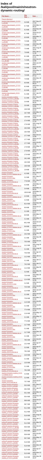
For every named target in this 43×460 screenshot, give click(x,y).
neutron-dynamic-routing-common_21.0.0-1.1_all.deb (11, 135)
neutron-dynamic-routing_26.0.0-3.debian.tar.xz (11, 343)
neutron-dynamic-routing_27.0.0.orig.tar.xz (10, 370)
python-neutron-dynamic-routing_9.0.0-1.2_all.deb (10, 389)
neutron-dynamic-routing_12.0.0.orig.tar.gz (10, 192)
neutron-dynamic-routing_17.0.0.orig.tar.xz (10, 241)
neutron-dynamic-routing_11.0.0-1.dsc (8, 177)
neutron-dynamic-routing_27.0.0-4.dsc (8, 366)
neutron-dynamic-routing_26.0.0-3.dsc (8, 347)
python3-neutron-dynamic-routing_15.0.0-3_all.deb (10, 404)
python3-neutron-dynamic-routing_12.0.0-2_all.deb (10, 392)
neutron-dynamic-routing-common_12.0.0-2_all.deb (10, 101)
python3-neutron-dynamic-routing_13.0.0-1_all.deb (10, 396)
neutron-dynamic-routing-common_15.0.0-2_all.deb (10, 109)
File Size (25, 16)
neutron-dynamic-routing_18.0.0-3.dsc (8, 249)
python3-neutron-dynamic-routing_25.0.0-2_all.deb (10, 445)
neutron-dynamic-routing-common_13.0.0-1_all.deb (10, 105)
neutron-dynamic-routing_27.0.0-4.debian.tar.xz (11, 362)
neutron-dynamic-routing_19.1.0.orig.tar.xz (10, 264)
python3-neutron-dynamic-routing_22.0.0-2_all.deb (10, 430)
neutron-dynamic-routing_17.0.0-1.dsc (8, 230)
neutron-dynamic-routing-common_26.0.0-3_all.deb (10, 158)
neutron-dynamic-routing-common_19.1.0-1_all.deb (10, 128)
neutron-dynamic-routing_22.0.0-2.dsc (8, 294)
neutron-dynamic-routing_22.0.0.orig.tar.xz (10, 298)
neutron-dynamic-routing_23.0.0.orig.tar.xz (10, 309)
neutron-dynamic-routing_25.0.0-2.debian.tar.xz (11, 332)
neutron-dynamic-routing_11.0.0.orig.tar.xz (10, 181)
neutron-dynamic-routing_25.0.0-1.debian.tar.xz (11, 324)
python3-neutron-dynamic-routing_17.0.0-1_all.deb (10, 408)
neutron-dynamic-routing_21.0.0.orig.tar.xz (10, 287)
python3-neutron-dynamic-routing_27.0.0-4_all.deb (10, 457)
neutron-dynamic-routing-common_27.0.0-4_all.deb (10, 166)
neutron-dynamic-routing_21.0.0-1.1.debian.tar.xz (12, 279)
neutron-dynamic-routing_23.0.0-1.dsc (8, 305)
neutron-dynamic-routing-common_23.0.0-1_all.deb (10, 143)
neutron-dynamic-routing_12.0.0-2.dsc (8, 188)
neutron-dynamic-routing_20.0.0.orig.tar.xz (10, 275)
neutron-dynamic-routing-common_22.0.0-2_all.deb (10, 139)
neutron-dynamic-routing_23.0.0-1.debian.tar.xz (11, 302)
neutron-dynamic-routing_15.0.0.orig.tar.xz (10, 222)
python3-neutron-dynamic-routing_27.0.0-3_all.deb (10, 453)
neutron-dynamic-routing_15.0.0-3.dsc (8, 218)
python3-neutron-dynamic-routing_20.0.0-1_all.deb (10, 423)
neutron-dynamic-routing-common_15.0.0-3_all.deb (10, 113)
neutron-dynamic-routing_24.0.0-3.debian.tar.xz (11, 313)
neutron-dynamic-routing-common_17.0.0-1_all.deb (10, 116)
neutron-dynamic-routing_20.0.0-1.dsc (8, 271)
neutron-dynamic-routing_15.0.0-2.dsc (8, 211)
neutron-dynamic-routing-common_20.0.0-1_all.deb (10, 131)
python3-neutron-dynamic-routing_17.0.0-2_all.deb (10, 411)
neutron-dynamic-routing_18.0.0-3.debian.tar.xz (11, 245)
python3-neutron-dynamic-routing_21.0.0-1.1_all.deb (10, 427)
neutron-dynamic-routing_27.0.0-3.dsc (8, 358)
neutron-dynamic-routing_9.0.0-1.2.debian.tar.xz (12, 374)
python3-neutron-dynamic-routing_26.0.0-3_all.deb (10, 449)
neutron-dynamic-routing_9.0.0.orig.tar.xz (9, 381)
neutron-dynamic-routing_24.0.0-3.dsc (8, 317)
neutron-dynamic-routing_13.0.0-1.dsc (8, 200)
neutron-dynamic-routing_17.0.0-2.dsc (8, 237)
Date (34, 16)
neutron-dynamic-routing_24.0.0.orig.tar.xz (10, 321)
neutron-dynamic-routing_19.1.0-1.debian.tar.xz (11, 256)
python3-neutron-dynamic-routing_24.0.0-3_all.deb (10, 438)
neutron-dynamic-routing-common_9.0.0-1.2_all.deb (10, 169)
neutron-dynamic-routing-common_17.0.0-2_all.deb (10, 120)
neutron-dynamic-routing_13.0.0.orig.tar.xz (10, 203)
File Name (5, 16)
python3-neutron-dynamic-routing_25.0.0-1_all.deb (10, 442)
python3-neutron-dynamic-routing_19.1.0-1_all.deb (10, 419)
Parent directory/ (7, 19)
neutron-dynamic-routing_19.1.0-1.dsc (8, 260)
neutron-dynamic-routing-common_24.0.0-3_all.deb (10, 147)
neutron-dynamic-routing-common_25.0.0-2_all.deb (10, 154)
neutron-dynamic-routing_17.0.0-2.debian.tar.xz (11, 234)
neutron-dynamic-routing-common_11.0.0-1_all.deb (10, 97)
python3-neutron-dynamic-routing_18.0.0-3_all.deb (10, 415)
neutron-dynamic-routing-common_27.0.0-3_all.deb (10, 162)
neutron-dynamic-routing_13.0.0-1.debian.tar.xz (11, 196)
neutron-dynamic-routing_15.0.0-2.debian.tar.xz (11, 207)
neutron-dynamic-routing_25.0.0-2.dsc (8, 336)
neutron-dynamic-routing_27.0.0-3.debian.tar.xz (11, 355)
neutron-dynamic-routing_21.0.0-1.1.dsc (9, 283)
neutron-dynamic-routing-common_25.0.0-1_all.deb (10, 150)
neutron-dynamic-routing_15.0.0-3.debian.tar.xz (11, 215)
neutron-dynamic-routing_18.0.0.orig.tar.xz (10, 252)
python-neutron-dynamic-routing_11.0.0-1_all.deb (10, 385)
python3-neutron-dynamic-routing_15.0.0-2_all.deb (10, 400)
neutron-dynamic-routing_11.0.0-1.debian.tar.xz (11, 173)
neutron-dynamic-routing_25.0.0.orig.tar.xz (10, 340)
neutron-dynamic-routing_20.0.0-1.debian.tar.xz (11, 268)
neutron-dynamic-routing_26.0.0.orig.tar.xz (10, 351)
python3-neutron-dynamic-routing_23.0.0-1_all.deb (10, 434)
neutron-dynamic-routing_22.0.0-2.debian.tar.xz (11, 290)
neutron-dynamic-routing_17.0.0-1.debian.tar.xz (11, 226)
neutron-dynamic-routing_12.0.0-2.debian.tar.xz (11, 184)
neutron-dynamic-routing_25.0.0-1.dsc (8, 328)
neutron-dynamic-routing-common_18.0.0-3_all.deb (10, 124)
